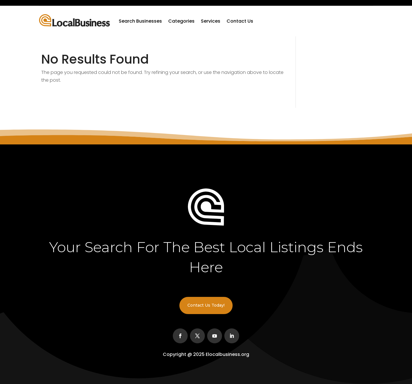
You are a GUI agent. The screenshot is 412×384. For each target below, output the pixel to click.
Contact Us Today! (206, 305)
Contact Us (240, 21)
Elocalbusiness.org (227, 354)
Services (210, 21)
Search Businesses (140, 21)
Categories (181, 21)
